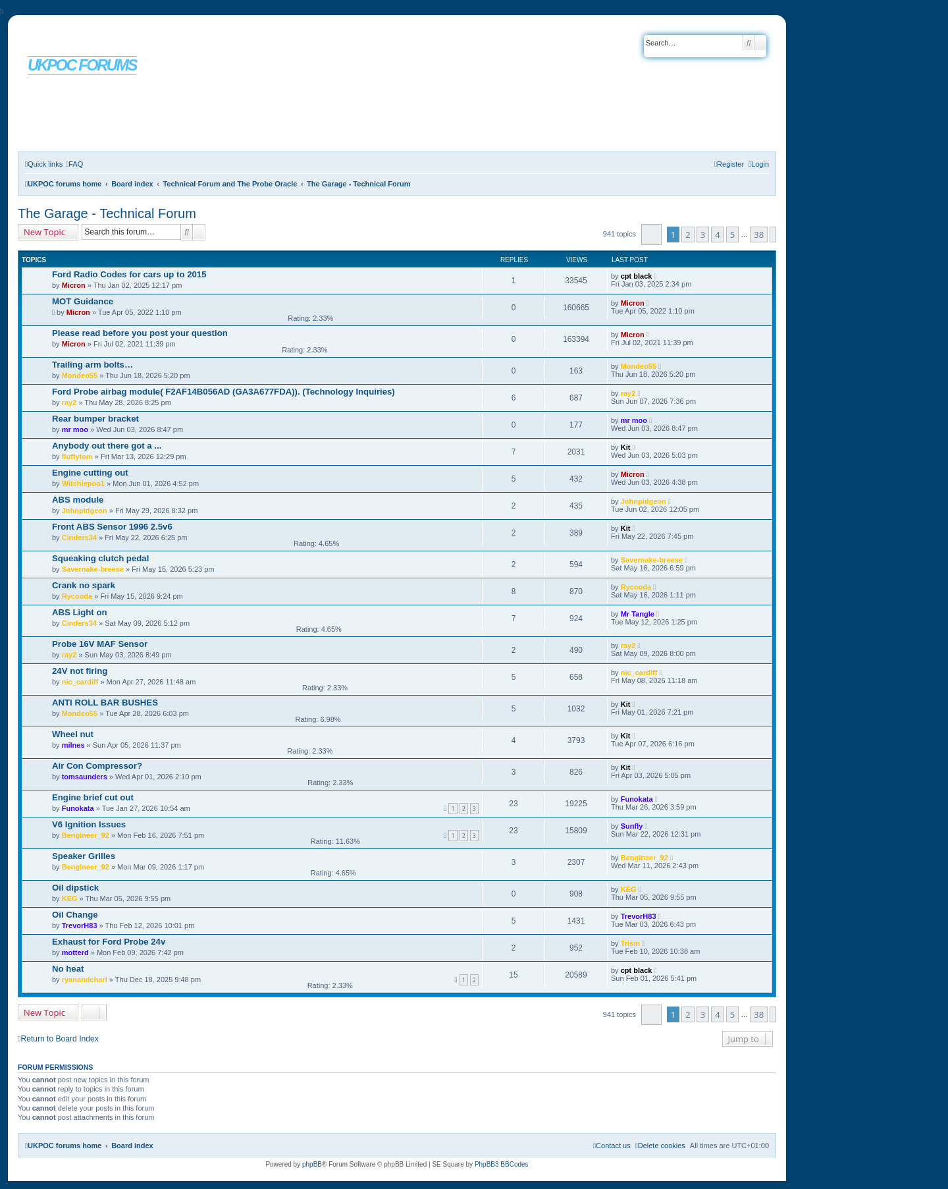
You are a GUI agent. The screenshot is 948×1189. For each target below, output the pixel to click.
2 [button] (687, 234)
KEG (70, 898)
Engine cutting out (90, 473)
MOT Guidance (82, 301)
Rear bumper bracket (95, 419)
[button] (651, 234)
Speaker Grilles (83, 856)
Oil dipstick (75, 888)
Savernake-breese (93, 569)
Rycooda (77, 596)
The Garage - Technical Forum (107, 213)
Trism (630, 943)
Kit (626, 447)
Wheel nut (72, 734)
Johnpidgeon (84, 510)
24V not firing (79, 671)
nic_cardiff (80, 682)
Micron (74, 285)
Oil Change (75, 915)
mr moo (75, 429)
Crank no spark (83, 585)
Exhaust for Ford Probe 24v (108, 942)
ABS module (77, 500)
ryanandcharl (84, 979)
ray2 (69, 402)
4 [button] (717, 234)
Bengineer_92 (85, 835)
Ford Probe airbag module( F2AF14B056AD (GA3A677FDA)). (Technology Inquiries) (223, 392)
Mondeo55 (79, 375)
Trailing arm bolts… (92, 365)
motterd (75, 952)
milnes (73, 745)
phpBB (312, 1164)
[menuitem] (74, 164)
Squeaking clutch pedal (100, 558)
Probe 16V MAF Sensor (99, 644)
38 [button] (759, 234)
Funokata (78, 808)
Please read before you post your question (140, 333)
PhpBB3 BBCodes (502, 1164)
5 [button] (732, 234)
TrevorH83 (79, 925)
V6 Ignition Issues (89, 824)
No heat (68, 969)
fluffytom (77, 456)
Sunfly (632, 826)
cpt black (636, 276)
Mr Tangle (637, 614)
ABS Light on (79, 612)
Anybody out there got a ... (106, 446)
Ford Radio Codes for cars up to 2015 (129, 274)
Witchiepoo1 (83, 483)
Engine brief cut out (93, 797)
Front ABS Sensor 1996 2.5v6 (112, 527)
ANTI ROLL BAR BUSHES (105, 702)
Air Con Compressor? (97, 766)
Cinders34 (79, 537)
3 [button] (702, 234)
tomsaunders (84, 777)
